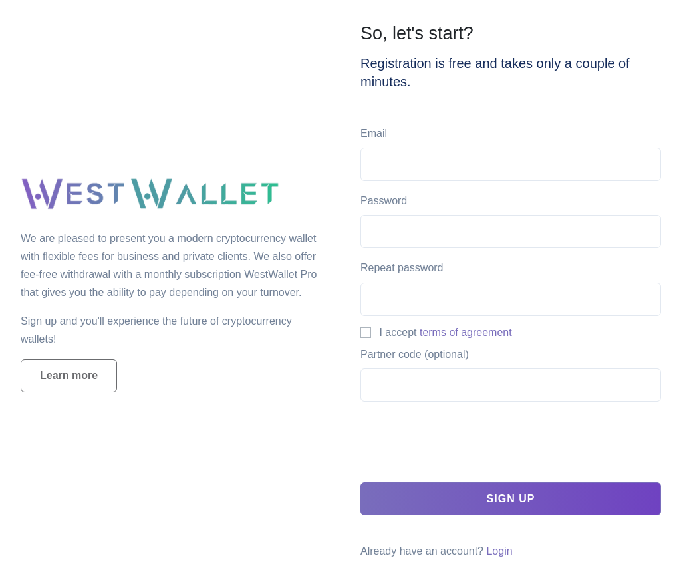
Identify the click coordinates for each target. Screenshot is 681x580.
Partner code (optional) (414, 354)
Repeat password (402, 267)
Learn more (69, 375)
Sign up (511, 498)
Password (383, 200)
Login (499, 551)
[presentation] (461, 446)
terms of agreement (466, 332)
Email (373, 133)
